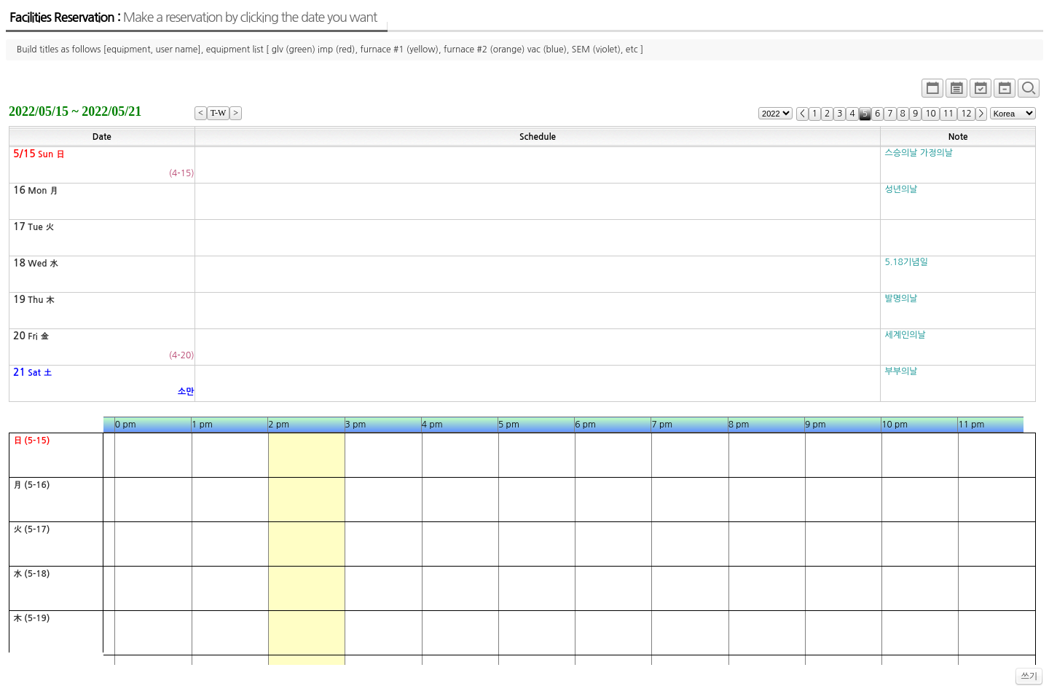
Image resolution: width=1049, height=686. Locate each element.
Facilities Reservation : (193, 17)
